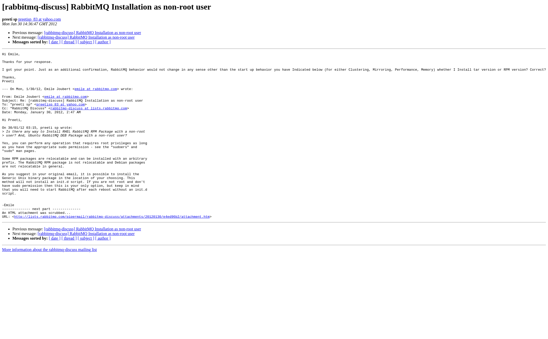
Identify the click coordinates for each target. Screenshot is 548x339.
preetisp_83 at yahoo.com (39, 19)
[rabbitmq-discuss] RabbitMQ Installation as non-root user (92, 32)
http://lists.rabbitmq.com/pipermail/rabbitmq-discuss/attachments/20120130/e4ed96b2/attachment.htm (112, 249)
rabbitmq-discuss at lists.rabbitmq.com (88, 119)
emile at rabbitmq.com (96, 96)
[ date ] (54, 42)
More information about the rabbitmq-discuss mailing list (49, 283)
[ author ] (103, 42)
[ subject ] (86, 42)
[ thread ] (69, 42)
